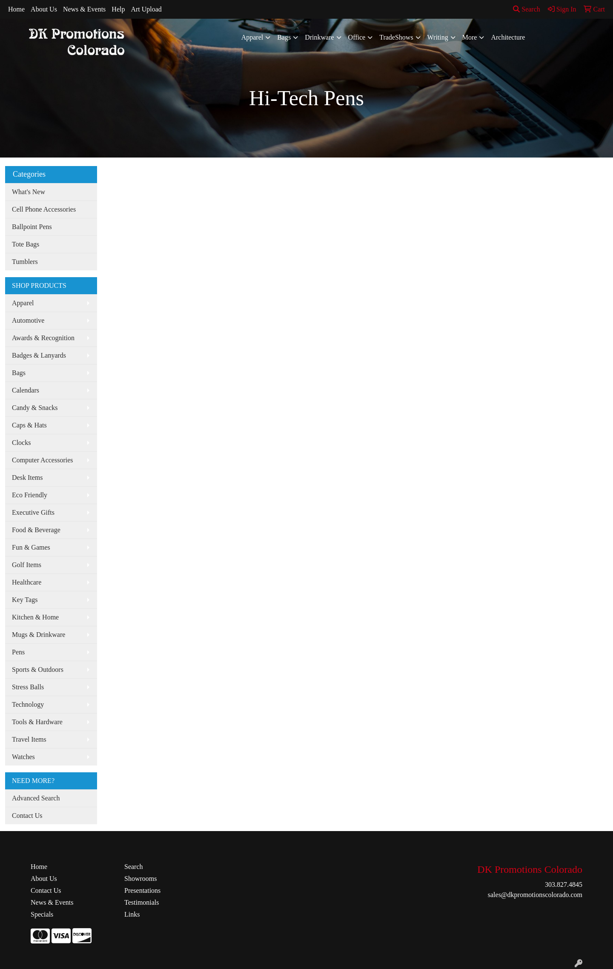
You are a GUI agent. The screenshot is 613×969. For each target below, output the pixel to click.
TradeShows (396, 37)
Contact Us (27, 815)
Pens (18, 652)
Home (16, 9)
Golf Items (26, 564)
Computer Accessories (42, 460)
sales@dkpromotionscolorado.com (535, 894)
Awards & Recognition (43, 337)
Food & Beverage (36, 529)
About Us (44, 9)
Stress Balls (28, 687)
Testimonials (141, 902)
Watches (23, 756)
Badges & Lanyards (39, 355)
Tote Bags (25, 244)
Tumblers (25, 261)
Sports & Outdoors (37, 669)
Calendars (25, 390)
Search (526, 9)
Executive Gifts (33, 512)
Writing (437, 37)
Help (118, 9)
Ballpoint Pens (32, 226)
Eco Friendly (29, 495)
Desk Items (27, 477)
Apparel (252, 37)
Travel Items (29, 739)
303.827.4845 (563, 884)
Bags (284, 37)
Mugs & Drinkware (38, 634)
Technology (28, 704)
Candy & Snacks (35, 407)
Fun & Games (31, 547)
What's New (28, 191)
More (469, 37)
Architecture (508, 37)
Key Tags (24, 599)
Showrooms (140, 878)
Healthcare (26, 582)
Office (357, 37)
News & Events (84, 9)
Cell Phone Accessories (44, 209)
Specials (42, 914)
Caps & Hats (29, 425)
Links (132, 914)
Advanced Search (36, 798)
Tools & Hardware (37, 721)
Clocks (21, 442)
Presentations (142, 890)
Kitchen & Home (35, 617)
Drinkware (319, 37)
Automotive (28, 320)
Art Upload (146, 9)
